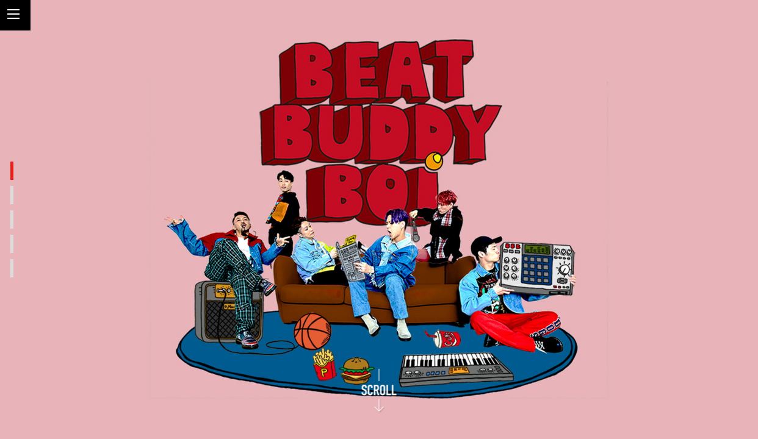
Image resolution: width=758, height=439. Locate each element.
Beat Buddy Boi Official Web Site (648, 65)
